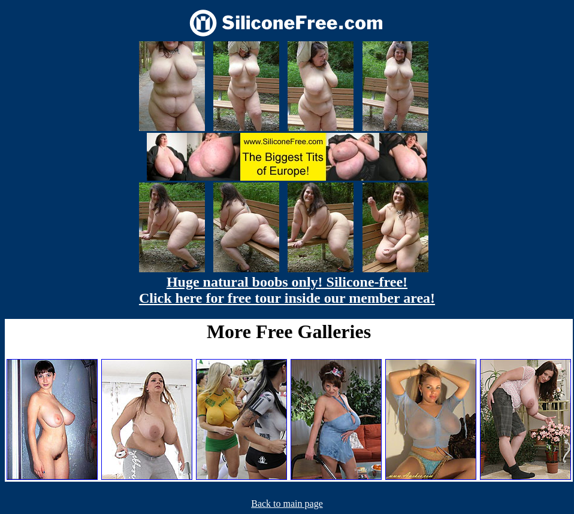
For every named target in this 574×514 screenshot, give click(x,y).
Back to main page (287, 503)
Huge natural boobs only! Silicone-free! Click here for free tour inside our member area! (287, 290)
